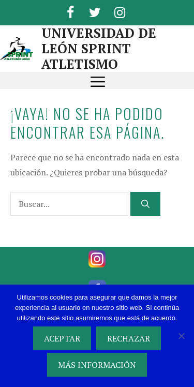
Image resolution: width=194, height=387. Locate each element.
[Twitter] (95, 10)
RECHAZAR (128, 338)
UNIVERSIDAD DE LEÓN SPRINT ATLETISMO (98, 48)
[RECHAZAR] (181, 336)
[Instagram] (120, 10)
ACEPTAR (62, 338)
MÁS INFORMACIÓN (97, 364)
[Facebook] (70, 10)
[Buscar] (145, 204)
